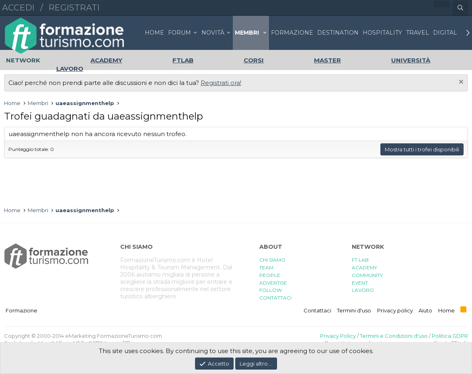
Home (154, 32)
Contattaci (317, 310)
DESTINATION (338, 32)
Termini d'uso (354, 310)
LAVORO (363, 290)
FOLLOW (270, 290)
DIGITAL (445, 32)
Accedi (18, 7)
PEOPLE (269, 275)
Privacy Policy (338, 336)
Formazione (21, 310)
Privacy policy (395, 310)
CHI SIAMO (272, 260)
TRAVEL (417, 32)
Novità (212, 32)
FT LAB (360, 260)
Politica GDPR (450, 336)
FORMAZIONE (292, 32)
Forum (179, 32)
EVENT (360, 283)
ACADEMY (364, 267)
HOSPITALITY (382, 32)
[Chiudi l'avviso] (460, 83)
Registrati (74, 7)
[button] (195, 33)
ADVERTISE (273, 283)
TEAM (266, 267)
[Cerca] (460, 8)
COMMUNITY (367, 275)
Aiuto (425, 310)
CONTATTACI (275, 298)
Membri (247, 32)
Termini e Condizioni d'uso (394, 336)
